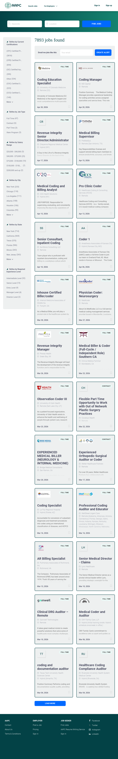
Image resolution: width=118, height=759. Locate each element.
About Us (8, 729)
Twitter (95, 725)
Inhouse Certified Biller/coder (49, 294)
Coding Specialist (49, 505)
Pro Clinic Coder (90, 186)
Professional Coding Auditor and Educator (93, 507)
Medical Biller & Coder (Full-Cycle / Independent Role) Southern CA (94, 351)
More (9, 102)
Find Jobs (96, 24)
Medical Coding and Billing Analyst (51, 188)
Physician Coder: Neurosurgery (91, 294)
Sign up (109, 5)
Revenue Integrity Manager (49, 347)
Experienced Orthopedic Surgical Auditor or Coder (93, 455)
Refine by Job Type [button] (17, 112)
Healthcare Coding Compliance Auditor (92, 667)
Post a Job (37, 725)
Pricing (35, 729)
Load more (50, 703)
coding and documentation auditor (53, 667)
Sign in (97, 5)
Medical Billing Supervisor (89, 134)
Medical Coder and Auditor (92, 613)
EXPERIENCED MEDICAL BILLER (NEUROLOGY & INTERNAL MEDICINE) (52, 457)
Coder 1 (84, 239)
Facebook (96, 721)
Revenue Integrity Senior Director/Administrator (53, 136)
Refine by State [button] (15, 225)
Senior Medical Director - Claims (95, 560)
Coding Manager (90, 79)
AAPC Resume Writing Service (73, 729)
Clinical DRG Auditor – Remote (52, 613)
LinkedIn (95, 734)
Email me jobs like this (47, 52)
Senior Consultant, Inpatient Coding (50, 241)
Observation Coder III (52, 399)
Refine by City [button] (15, 180)
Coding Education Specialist (49, 81)
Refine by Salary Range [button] (15, 143)
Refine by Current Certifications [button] (15, 43)
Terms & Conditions (13, 734)
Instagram (96, 730)
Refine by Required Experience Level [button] (16, 270)
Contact (8, 725)
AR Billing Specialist (51, 558)
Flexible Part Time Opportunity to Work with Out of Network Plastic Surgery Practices (93, 406)
